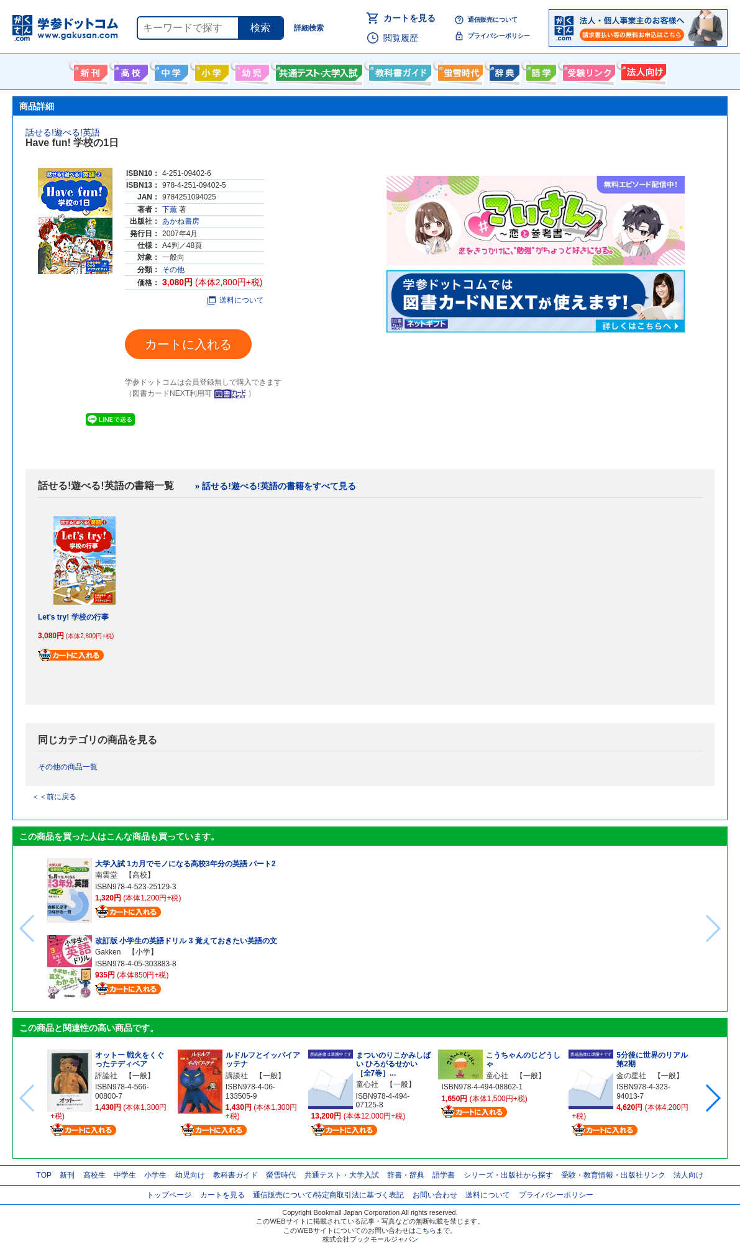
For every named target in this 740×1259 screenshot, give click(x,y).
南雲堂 (106, 875)
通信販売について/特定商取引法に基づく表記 (328, 1195)
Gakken (108, 952)
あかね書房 (180, 221)
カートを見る (409, 18)
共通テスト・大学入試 (317, 70)
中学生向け (170, 70)
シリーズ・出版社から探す (508, 1175)
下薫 (169, 209)
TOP (44, 1175)
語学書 (539, 70)
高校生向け (129, 70)
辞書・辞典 (405, 1175)
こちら (426, 1230)
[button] (712, 1098)
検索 (260, 27)
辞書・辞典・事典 (503, 70)
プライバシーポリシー (499, 35)
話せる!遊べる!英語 (62, 132)
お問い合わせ (435, 1195)
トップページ (169, 1195)
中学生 (125, 1175)
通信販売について (493, 19)
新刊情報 (89, 70)
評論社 (106, 1075)
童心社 (367, 1084)
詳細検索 (309, 28)
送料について (236, 300)
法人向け (642, 70)
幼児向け (251, 70)
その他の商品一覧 (68, 766)
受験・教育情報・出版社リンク (613, 1175)
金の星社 (631, 1075)
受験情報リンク (587, 70)
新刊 (67, 1175)
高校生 (94, 1175)
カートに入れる (188, 344)
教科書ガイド (398, 70)
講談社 (237, 1075)
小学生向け (210, 70)
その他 (173, 269)
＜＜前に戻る (54, 796)
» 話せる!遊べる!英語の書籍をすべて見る (275, 486)
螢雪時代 (459, 70)
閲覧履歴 (400, 38)
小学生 (155, 1175)
